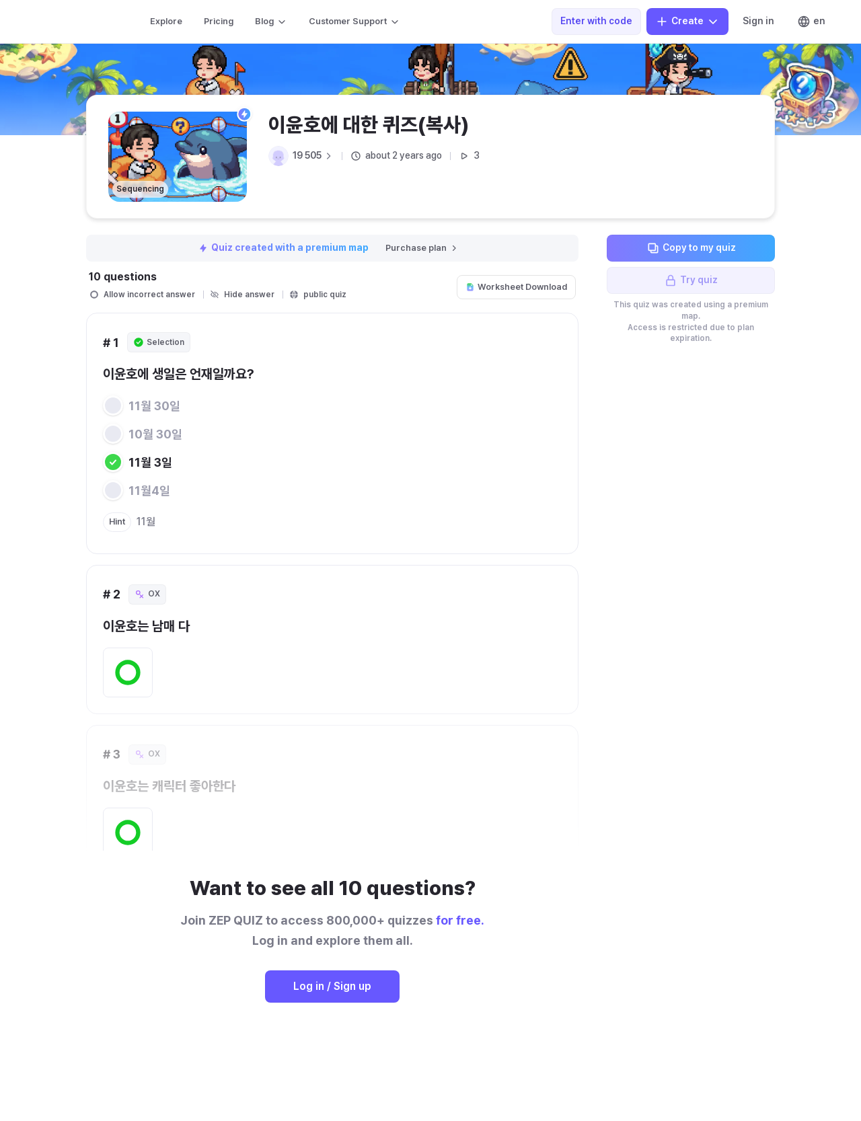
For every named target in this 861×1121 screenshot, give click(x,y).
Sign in (758, 20)
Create (687, 21)
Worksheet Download (516, 287)
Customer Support (354, 21)
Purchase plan (422, 248)
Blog (271, 21)
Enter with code (596, 20)
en (811, 21)
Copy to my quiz (691, 248)
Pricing (218, 21)
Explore (166, 21)
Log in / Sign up (332, 986)
